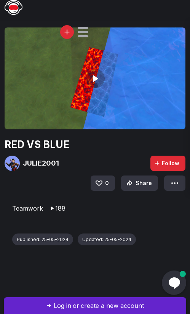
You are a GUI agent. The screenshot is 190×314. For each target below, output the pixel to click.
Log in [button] (62, 305)
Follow (166, 163)
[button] (83, 32)
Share (138, 183)
